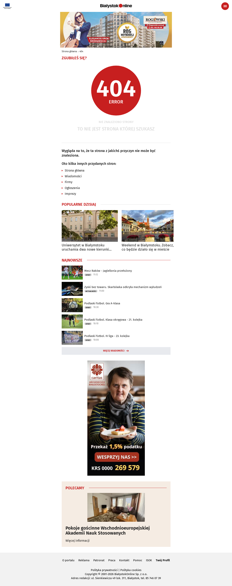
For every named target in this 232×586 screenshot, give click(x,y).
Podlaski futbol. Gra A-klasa (102, 303)
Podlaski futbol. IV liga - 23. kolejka (107, 336)
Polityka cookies (130, 570)
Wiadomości (73, 176)
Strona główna (69, 51)
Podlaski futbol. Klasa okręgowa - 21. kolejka (113, 319)
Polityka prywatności (104, 570)
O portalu (68, 560)
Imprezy (70, 194)
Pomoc (137, 560)
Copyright (91, 574)
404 (81, 51)
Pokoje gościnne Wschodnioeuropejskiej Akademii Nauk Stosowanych (108, 531)
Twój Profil (163, 560)
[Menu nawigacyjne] (225, 6)
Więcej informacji (78, 540)
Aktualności (90, 291)
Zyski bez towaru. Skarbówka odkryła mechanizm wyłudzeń (123, 287)
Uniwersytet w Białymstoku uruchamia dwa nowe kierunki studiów (85, 247)
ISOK (149, 560)
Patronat (98, 560)
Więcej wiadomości (114, 350)
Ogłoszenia (72, 188)
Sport (88, 275)
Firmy (68, 182)
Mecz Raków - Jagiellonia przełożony (108, 270)
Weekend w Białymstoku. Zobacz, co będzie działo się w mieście (148, 247)
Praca (111, 560)
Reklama (83, 560)
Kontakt (124, 560)
